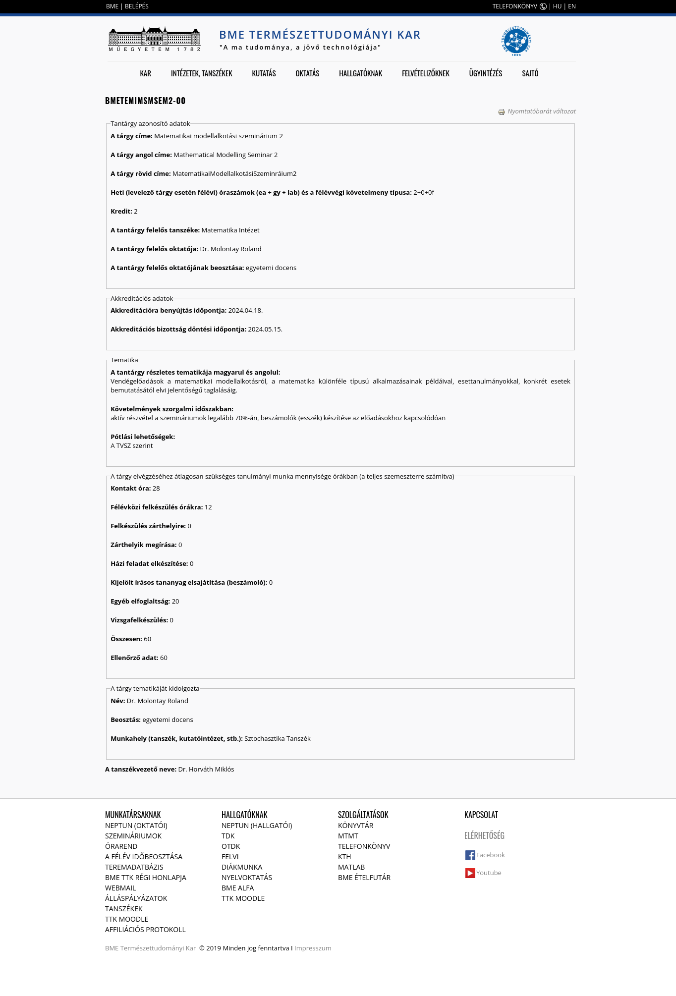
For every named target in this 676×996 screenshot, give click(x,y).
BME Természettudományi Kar (320, 34)
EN (572, 6)
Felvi (230, 856)
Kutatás (264, 72)
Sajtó (530, 72)
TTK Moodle (126, 919)
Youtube (489, 872)
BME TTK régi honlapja (145, 877)
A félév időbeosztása (143, 856)
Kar (145, 72)
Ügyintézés (486, 72)
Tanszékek (124, 908)
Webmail (120, 887)
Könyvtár (355, 825)
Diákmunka (242, 867)
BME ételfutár (364, 877)
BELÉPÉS (137, 6)
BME (112, 6)
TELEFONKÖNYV (515, 6)
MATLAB (351, 867)
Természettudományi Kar (158, 947)
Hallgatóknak (360, 72)
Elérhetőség (484, 835)
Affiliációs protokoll (145, 929)
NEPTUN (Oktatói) (136, 825)
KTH (344, 856)
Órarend (121, 846)
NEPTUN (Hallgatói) (257, 825)
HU (557, 6)
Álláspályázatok (136, 898)
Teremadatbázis (134, 867)
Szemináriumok (133, 835)
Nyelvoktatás (247, 877)
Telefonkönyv (364, 846)
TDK (228, 835)
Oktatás (307, 72)
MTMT (348, 835)
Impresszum (313, 947)
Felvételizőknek (426, 72)
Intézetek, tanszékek (201, 72)
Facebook (490, 854)
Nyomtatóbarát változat (537, 111)
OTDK (231, 846)
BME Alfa (238, 887)
